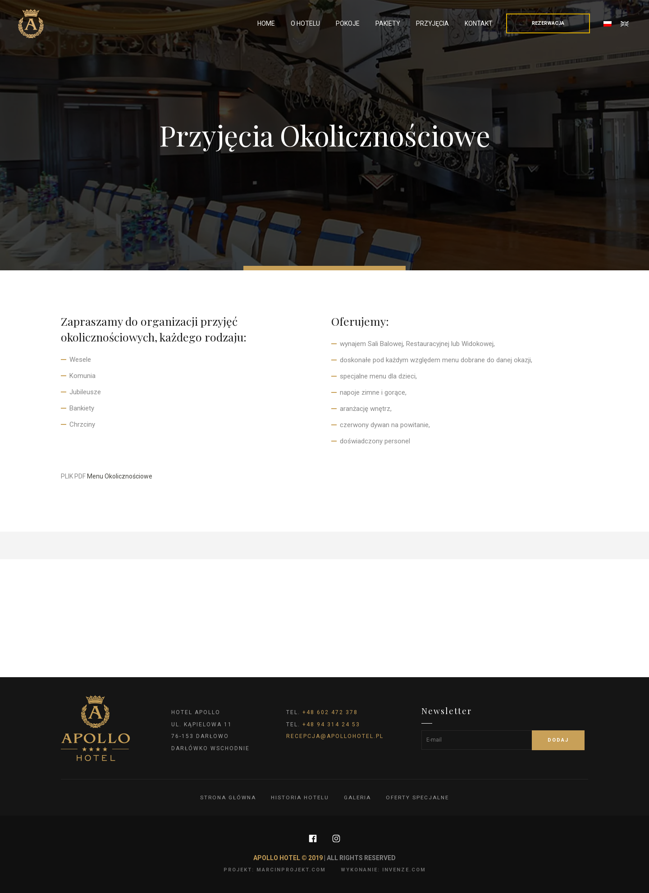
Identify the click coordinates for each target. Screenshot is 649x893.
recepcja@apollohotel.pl (335, 736)
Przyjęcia (432, 23)
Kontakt (479, 23)
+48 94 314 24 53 (331, 724)
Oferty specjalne (418, 797)
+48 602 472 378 (330, 712)
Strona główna (226, 797)
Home (266, 23)
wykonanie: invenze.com (383, 870)
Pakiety (387, 23)
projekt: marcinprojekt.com (275, 870)
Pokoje (348, 23)
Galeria (357, 797)
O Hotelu (305, 23)
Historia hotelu (299, 797)
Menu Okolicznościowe (119, 476)
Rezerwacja (548, 23)
